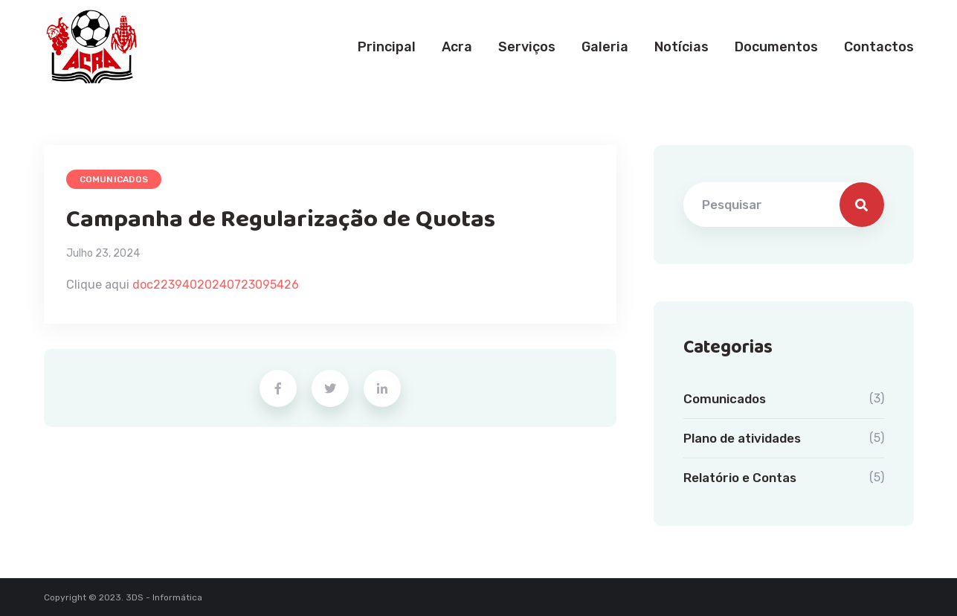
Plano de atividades (742, 438)
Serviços (526, 47)
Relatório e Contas (739, 477)
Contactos (879, 47)
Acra (457, 47)
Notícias (681, 47)
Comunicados (114, 179)
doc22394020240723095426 (215, 284)
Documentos (776, 47)
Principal (387, 47)
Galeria (604, 47)
